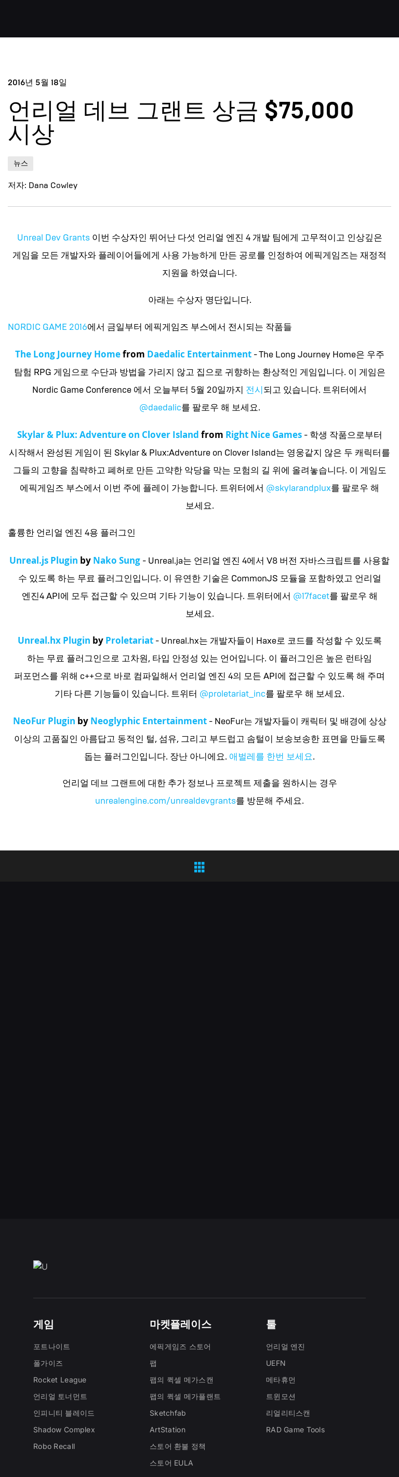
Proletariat (129, 640)
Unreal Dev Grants (53, 237)
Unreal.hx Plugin (54, 640)
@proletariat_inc (232, 693)
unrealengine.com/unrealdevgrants (165, 800)
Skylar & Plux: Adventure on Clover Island (108, 435)
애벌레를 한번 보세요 (271, 756)
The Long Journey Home (68, 354)
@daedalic (160, 407)
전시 (254, 389)
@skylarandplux (298, 488)
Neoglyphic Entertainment (148, 721)
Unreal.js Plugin (43, 560)
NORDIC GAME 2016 (47, 327)
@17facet (311, 596)
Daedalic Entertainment (199, 354)
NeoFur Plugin (44, 721)
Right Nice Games (263, 435)
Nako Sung (116, 560)
